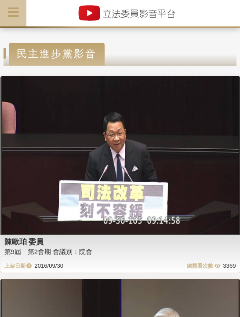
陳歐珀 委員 (24, 242)
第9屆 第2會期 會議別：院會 (48, 251)
